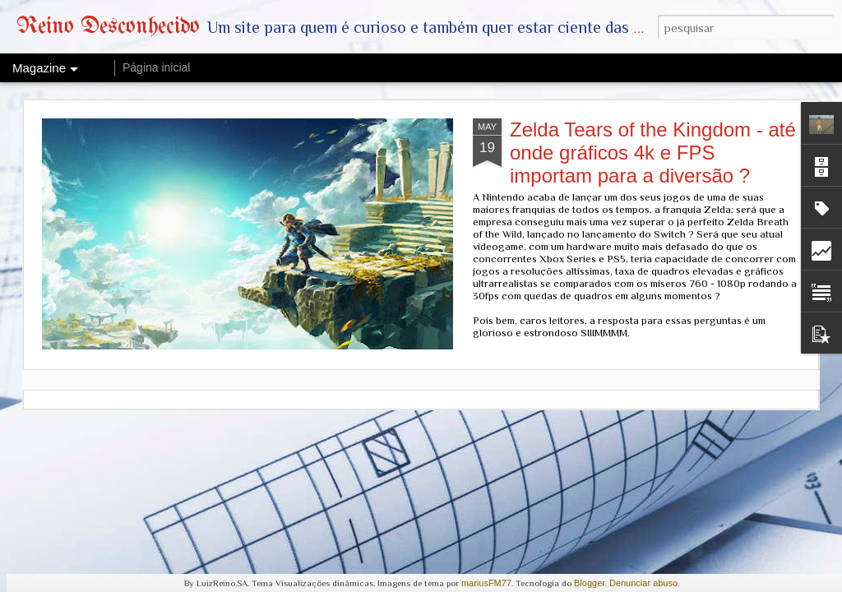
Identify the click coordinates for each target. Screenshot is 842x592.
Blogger (589, 583)
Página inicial (157, 67)
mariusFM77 (486, 583)
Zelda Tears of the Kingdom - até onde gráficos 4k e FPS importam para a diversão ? (653, 152)
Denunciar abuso (643, 583)
